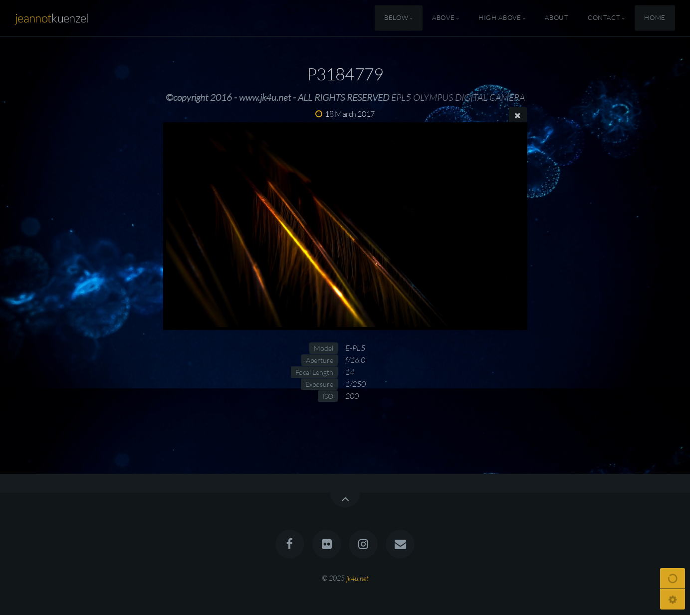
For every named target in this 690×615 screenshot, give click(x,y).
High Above (499, 18)
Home (655, 18)
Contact (604, 18)
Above (443, 18)
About (556, 18)
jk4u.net (357, 578)
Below (396, 18)
